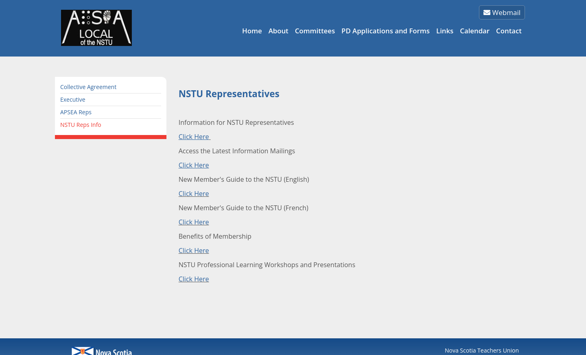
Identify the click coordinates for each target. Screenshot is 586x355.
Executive (72, 99)
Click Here (194, 193)
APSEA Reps (76, 112)
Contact (509, 30)
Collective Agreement (88, 87)
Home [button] (252, 30)
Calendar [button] (475, 30)
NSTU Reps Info (80, 124)
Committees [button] (315, 30)
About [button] (279, 30)
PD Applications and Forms (385, 30)
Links (444, 30)
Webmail (501, 12)
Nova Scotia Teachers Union (482, 350)
